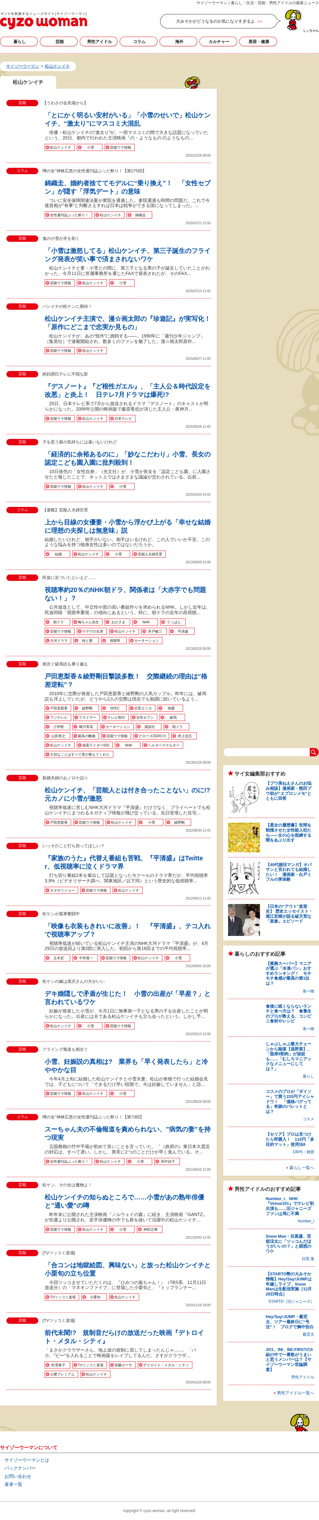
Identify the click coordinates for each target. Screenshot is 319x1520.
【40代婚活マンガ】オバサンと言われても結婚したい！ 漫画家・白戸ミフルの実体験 (289, 872)
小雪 (90, 147)
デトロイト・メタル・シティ (166, 1365)
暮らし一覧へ (301, 1167)
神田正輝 (151, 1229)
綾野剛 (87, 708)
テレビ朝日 (116, 717)
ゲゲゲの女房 (92, 631)
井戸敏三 (155, 631)
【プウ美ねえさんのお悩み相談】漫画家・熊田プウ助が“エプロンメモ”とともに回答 (288, 791)
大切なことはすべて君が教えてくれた (80, 754)
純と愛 (87, 640)
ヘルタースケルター (164, 745)
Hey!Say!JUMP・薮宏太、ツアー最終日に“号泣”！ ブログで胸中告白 (290, 1321)
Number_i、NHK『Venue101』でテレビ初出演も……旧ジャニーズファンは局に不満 (290, 1206)
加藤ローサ (123, 1365)
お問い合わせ (17, 1476)
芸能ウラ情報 (120, 147)
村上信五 (185, 736)
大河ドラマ (59, 640)
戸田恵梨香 (59, 708)
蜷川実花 (86, 727)
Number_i (306, 1221)
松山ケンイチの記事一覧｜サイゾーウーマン (43, 20)
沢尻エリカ (143, 708)
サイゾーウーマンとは (26, 1460)
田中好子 (168, 1161)
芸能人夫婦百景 (150, 554)
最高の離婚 (86, 736)
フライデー (87, 717)
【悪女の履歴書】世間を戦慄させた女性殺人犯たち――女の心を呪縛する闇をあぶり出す (288, 832)
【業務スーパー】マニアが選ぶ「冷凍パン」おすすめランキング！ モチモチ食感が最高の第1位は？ (288, 973)
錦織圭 (140, 215)
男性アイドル (99, 41)
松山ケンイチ (60, 147)
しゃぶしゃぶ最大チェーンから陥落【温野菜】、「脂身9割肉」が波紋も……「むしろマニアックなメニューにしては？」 (288, 1056)
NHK (146, 622)
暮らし (19, 41)
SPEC (115, 708)
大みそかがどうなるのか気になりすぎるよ (215, 21)
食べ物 (308, 991)
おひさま (118, 622)
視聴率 (115, 640)
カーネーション (146, 640)
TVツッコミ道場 (63, 1297)
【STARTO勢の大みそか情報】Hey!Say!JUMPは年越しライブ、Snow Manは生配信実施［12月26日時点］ (289, 1284)
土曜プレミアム (62, 1374)
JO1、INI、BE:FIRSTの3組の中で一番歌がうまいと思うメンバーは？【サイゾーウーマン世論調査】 (289, 1359)
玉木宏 (58, 958)
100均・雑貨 (303, 1152)
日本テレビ (123, 418)
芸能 (60, 41)
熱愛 (171, 708)
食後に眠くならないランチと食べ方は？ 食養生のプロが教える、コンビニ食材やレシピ (288, 1014)
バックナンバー (20, 1468)
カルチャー (219, 41)
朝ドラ (58, 622)
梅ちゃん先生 (88, 622)
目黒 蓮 (308, 1259)
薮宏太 (308, 1334)
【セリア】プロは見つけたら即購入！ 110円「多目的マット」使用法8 (290, 1139)
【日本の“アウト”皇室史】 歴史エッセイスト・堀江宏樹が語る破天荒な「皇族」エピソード (289, 914)
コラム (139, 41)
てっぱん (174, 622)
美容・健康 (259, 41)
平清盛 (183, 631)
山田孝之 (58, 736)
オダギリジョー (62, 890)
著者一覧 (13, 1484)
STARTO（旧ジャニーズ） (291, 1301)
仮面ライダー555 (95, 745)
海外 (179, 41)
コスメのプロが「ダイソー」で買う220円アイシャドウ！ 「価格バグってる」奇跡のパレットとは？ (290, 1101)
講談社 (150, 727)
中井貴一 (86, 958)
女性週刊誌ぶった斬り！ (69, 215)
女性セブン (145, 717)
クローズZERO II (152, 736)
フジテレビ (59, 717)
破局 (173, 717)
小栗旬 (95, 1297)
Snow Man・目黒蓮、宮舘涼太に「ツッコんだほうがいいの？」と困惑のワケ (288, 1244)
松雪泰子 (58, 1365)
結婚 (58, 554)
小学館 (58, 727)
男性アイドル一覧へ (295, 1392)
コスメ (308, 1119)
